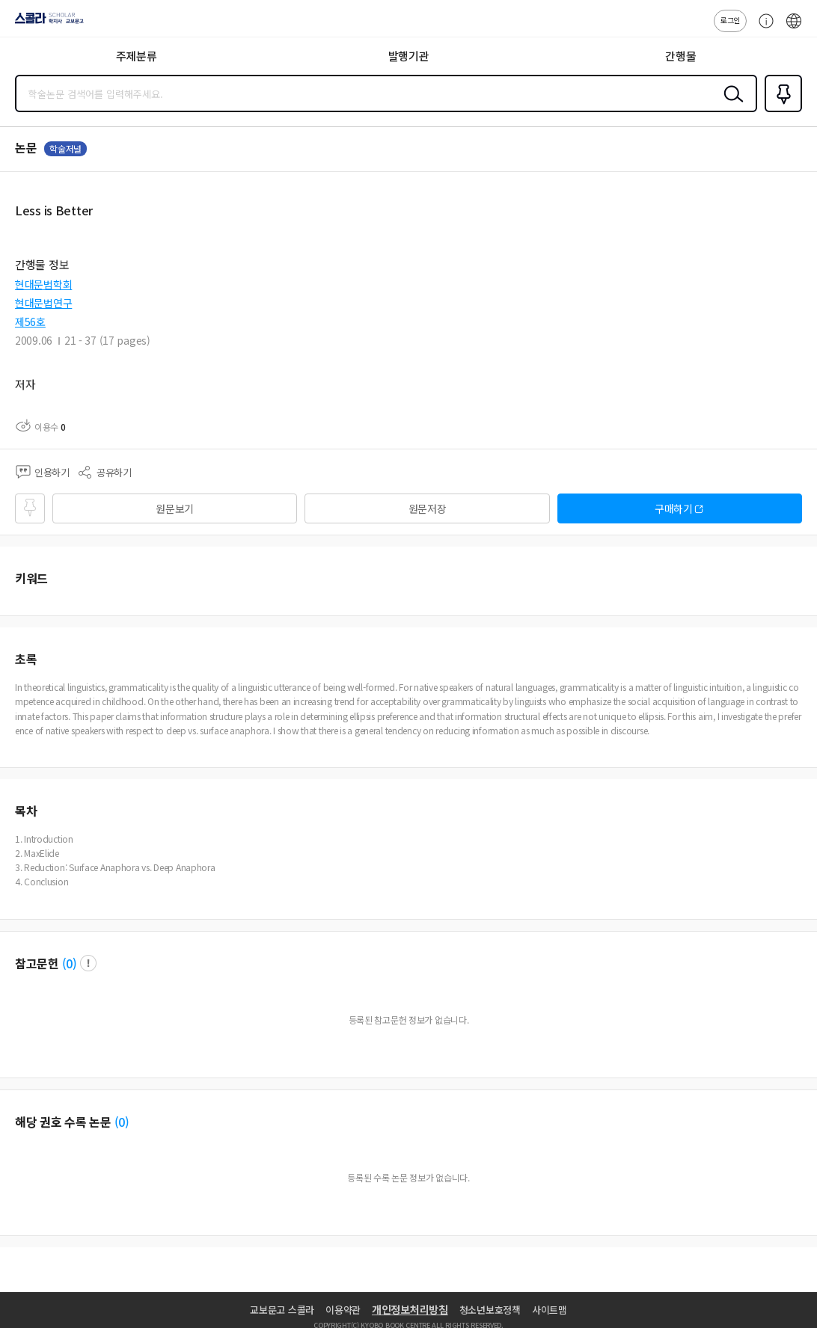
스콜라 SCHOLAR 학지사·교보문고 (45, 23)
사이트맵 (549, 1310)
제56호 (30, 321)
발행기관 (408, 56)
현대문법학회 (43, 284)
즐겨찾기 (780, 110)
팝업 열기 (88, 963)
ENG (794, 28)
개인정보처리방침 (410, 1309)
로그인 (730, 19)
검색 (730, 105)
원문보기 (175, 508)
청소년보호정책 (490, 1310)
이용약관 (343, 1310)
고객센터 (762, 28)
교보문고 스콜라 (282, 1310)
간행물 (680, 56)
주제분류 (136, 56)
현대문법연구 (43, 302)
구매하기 (674, 508)
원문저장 (427, 508)
